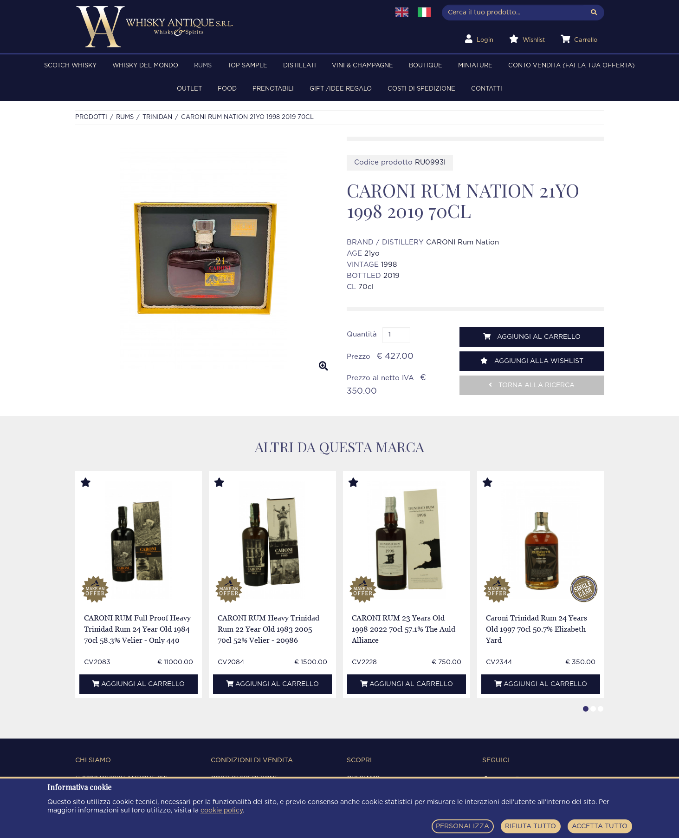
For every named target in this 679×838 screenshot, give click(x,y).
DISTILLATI (299, 66)
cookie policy (221, 810)
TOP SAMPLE (247, 66)
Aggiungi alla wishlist (531, 360)
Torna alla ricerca (532, 385)
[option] (204, 257)
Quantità (362, 334)
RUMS (203, 66)
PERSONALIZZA (462, 826)
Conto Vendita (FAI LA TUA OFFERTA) (571, 66)
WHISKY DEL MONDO (145, 66)
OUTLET (189, 89)
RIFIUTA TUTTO (530, 826)
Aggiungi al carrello (532, 336)
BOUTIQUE (425, 66)
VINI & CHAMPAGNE (362, 66)
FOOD (227, 89)
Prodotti (91, 117)
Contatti (486, 89)
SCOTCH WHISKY (70, 66)
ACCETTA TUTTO (599, 826)
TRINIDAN (157, 117)
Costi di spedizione (421, 89)
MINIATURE (475, 66)
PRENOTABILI (273, 89)
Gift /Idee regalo (341, 89)
